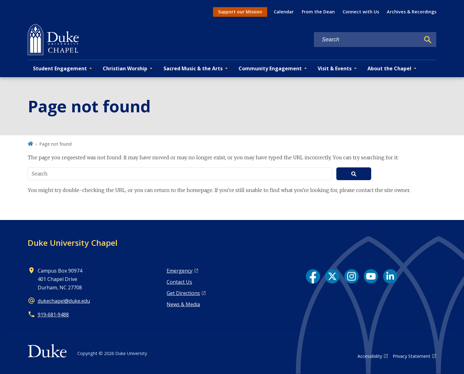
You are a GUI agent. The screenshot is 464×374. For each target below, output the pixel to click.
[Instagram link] (351, 276)
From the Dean (318, 12)
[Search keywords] (367, 39)
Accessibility (369, 356)
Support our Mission (240, 12)
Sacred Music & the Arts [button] (193, 68)
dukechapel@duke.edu (64, 300)
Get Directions (183, 293)
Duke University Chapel (72, 242)
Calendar (284, 12)
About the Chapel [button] (389, 68)
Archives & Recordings (411, 12)
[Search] (428, 40)
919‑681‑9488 (53, 314)
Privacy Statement (411, 356)
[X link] (332, 276)
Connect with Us (361, 12)
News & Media (183, 304)
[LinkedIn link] (390, 276)
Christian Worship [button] (125, 68)
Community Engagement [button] (270, 68)
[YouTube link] (371, 276)
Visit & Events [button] (335, 68)
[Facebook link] (313, 276)
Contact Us (179, 281)
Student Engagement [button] (60, 68)
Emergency (179, 270)
